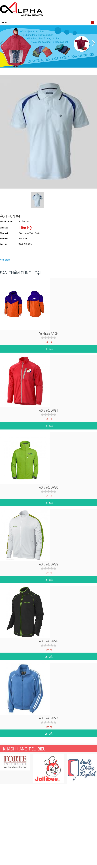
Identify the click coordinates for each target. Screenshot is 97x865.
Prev (2, 44)
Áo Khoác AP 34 (49, 333)
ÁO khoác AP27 (48, 718)
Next (94, 44)
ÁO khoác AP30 (48, 487)
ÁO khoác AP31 (48, 410)
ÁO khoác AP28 (48, 641)
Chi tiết (49, 349)
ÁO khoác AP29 (48, 564)
